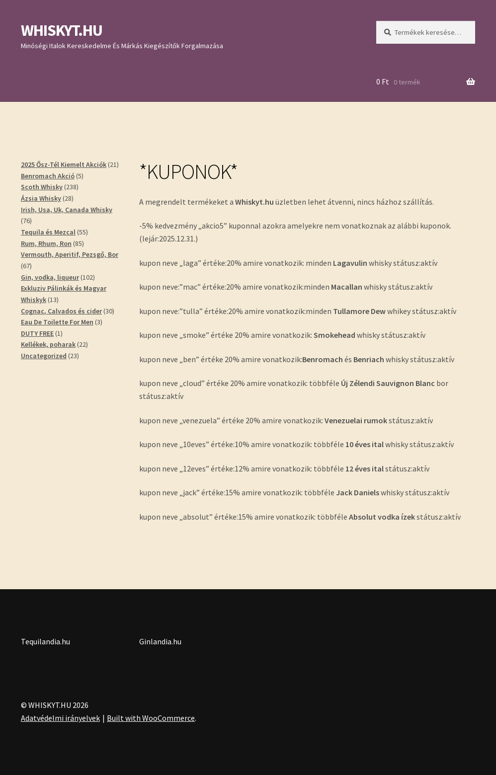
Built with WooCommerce (151, 718)
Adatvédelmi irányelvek (60, 718)
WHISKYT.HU (61, 30)
